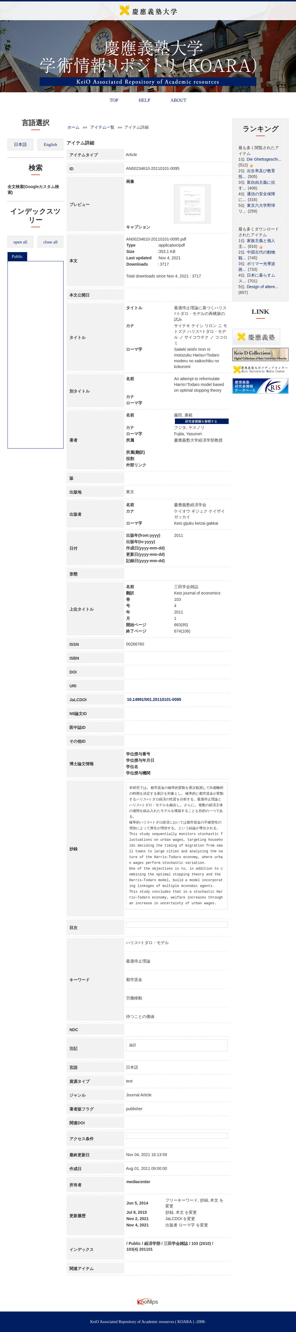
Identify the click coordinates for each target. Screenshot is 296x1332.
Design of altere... (263, 286)
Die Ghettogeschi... (264, 159)
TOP (114, 100)
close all (50, 242)
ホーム (73, 127)
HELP (144, 100)
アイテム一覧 (102, 127)
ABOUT (178, 100)
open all (20, 242)
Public (17, 256)
